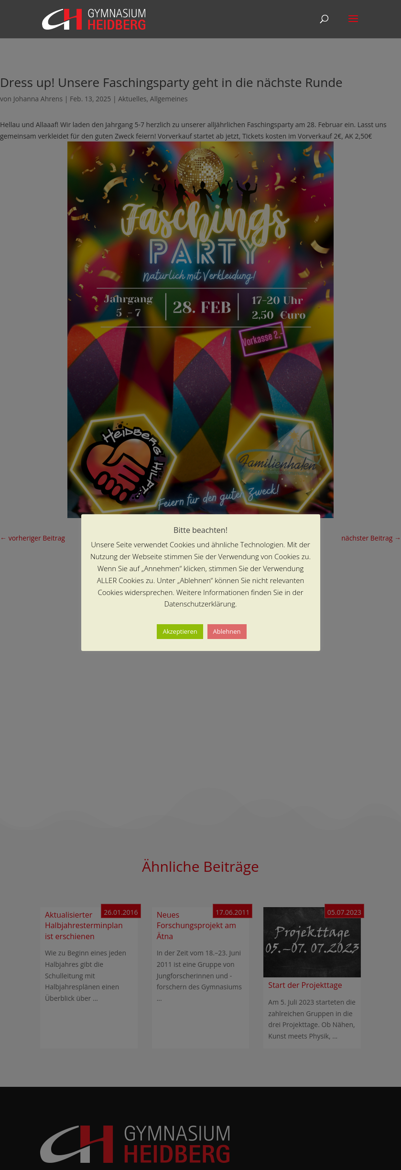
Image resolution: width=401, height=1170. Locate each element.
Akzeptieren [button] (180, 631)
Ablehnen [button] (227, 631)
